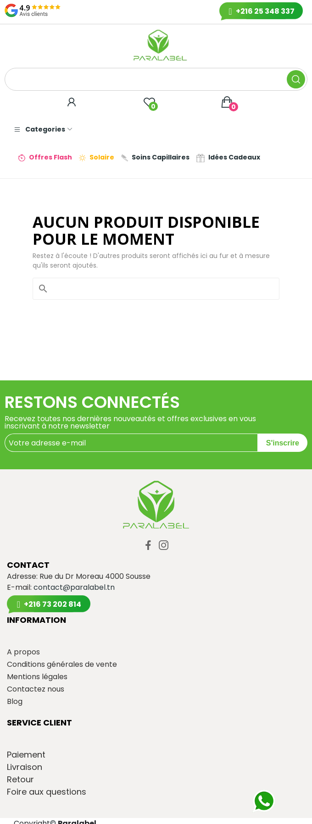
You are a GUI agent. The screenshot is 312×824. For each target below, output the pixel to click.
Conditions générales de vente (62, 664)
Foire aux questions (46, 792)
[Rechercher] (161, 289)
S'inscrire (282, 443)
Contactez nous (35, 689)
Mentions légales (37, 677)
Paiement (26, 755)
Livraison (24, 767)
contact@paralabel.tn (74, 587)
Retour (20, 779)
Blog (14, 701)
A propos (23, 652)
